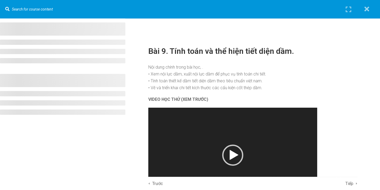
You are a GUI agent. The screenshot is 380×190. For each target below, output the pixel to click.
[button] (232, 155)
